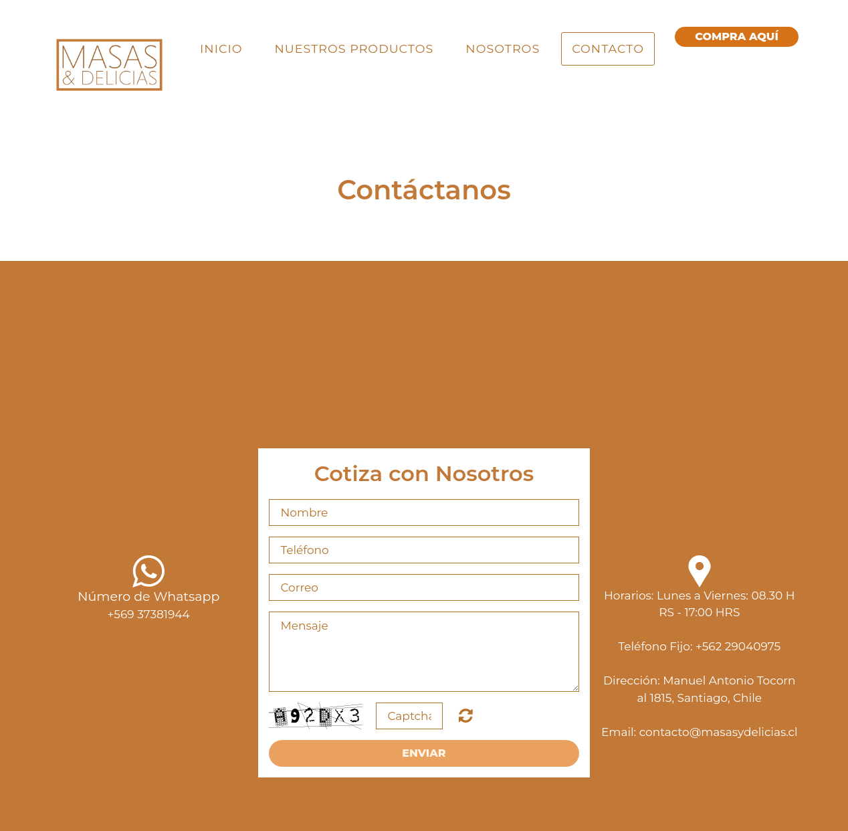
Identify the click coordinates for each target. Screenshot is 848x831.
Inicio (221, 48)
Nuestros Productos (354, 48)
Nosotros (502, 48)
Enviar (423, 753)
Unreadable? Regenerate (466, 715)
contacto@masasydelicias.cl (718, 732)
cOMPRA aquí (736, 36)
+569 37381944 (149, 614)
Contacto (608, 48)
